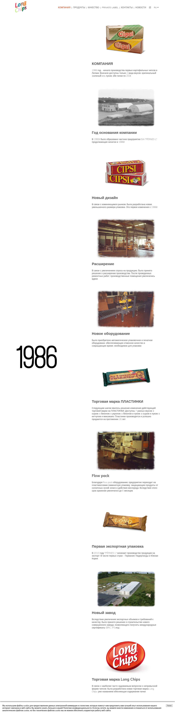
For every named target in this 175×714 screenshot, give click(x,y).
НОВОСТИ (140, 7)
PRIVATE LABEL (110, 7)
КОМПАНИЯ (64, 7)
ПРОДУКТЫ (79, 7)
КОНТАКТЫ (127, 7)
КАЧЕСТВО (93, 7)
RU (155, 7)
